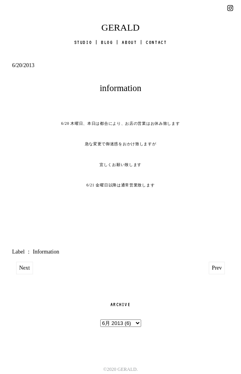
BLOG (107, 42)
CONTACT (156, 42)
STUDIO (83, 42)
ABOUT (129, 42)
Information (46, 252)
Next (24, 268)
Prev (217, 268)
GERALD (120, 27)
